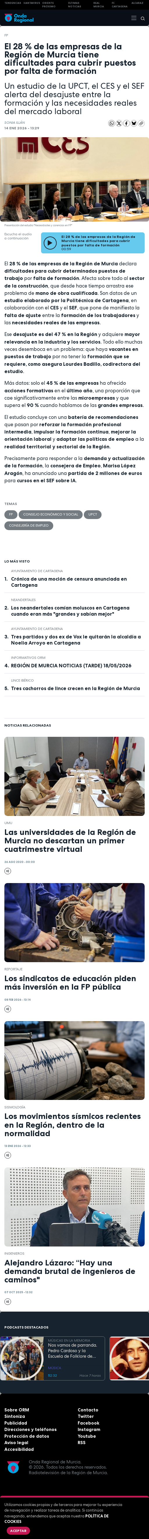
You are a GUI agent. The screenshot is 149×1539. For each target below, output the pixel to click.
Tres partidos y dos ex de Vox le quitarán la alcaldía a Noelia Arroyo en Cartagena (76, 640)
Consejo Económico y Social (50, 514)
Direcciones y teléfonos (30, 1429)
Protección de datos (26, 1436)
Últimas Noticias (74, 4)
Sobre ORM (16, 1410)
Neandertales (23, 600)
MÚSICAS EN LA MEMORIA (69, 1340)
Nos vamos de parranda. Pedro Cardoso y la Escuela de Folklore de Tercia (72, 1351)
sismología (14, 1107)
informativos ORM (28, 657)
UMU (8, 823)
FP (6, 35)
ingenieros (14, 1253)
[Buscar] (141, 17)
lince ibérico (22, 680)
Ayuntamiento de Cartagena (37, 571)
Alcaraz (137, 2)
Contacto (88, 1410)
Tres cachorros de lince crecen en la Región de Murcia (75, 688)
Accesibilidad (19, 1449)
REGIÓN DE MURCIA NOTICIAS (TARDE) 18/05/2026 (71, 665)
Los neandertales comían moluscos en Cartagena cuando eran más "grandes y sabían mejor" (70, 611)
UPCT (92, 514)
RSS (82, 1442)
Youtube (87, 1436)
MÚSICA (54, 1368)
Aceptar (18, 1530)
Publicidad (15, 1423)
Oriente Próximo (49, 4)
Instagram (89, 1429)
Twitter (86, 1416)
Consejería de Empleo (29, 525)
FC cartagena (119, 4)
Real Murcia (98, 4)
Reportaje (13, 969)
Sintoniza (14, 1416)
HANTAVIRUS (32, 2)
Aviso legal (16, 1442)
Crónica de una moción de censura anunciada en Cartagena (69, 582)
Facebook (88, 1423)
